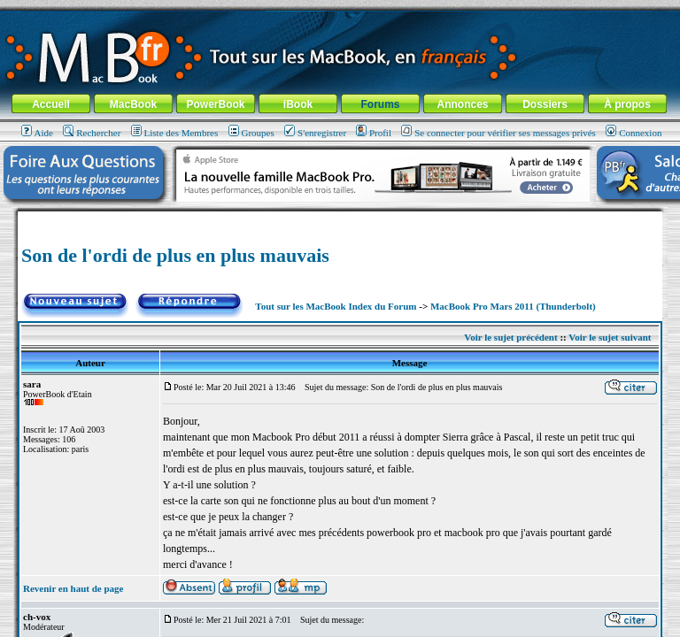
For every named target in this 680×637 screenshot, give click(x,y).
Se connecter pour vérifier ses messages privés (498, 132)
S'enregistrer (315, 132)
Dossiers (545, 104)
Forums (379, 104)
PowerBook (215, 104)
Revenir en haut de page (73, 588)
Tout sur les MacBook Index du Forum (335, 306)
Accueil (51, 104)
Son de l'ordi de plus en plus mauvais (175, 255)
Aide (37, 132)
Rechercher (91, 132)
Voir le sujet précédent (510, 337)
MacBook (133, 104)
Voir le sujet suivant (609, 337)
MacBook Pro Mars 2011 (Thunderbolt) (513, 306)
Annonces (462, 104)
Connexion (633, 132)
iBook (298, 104)
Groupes (251, 132)
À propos (627, 104)
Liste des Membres (175, 132)
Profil (373, 132)
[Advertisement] (340, 218)
